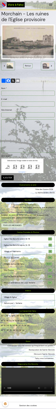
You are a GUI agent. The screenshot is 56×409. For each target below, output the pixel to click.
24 (23, 330)
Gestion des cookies (28, 405)
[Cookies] (5, 404)
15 (10, 325)
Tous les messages (12, 225)
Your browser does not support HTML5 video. (28, 381)
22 (10, 330)
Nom (3, 88)
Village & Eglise (10, 297)
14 (5, 325)
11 (15, 320)
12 (21, 320)
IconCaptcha (22, 172)
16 (16, 325)
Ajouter (7, 177)
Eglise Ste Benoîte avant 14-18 (28, 238)
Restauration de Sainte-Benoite (42, 350)
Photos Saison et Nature (28, 276)
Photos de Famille (28, 257)
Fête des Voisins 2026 (44, 189)
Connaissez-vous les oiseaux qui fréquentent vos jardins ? (31, 346)
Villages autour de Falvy (28, 263)
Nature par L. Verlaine (13, 303)
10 (10, 320)
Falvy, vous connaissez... (45, 358)
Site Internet (6, 110)
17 (22, 325)
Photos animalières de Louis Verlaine (28, 282)
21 (5, 330)
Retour (28, 66)
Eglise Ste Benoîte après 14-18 (28, 245)
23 (17, 330)
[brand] (13, 4)
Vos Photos (28, 270)
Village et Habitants (28, 251)
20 (28, 325)
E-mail (4, 99)
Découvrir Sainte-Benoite (44, 354)
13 (27, 320)
